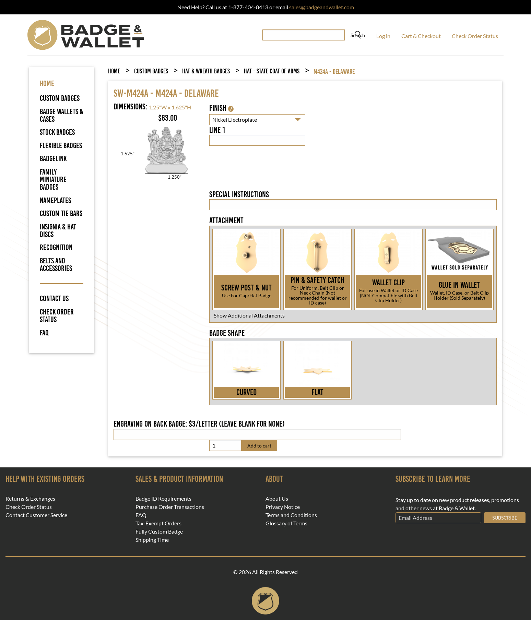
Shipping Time (152, 539)
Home (114, 71)
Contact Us (54, 298)
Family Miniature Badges (53, 179)
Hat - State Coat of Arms (271, 71)
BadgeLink (53, 158)
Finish (221, 108)
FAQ (44, 333)
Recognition (56, 247)
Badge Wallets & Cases (61, 115)
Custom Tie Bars (61, 213)
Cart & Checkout (421, 36)
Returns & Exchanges (30, 498)
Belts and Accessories (56, 264)
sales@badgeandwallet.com (321, 7)
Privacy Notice (283, 507)
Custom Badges (60, 98)
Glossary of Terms (286, 523)
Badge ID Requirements (163, 498)
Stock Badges (57, 132)
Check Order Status (475, 36)
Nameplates (55, 200)
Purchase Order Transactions (169, 507)
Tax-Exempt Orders (158, 523)
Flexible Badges (61, 145)
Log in (383, 36)
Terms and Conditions (291, 515)
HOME (47, 83)
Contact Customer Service (36, 515)
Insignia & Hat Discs (58, 230)
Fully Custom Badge (159, 531)
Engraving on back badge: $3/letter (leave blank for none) (199, 424)
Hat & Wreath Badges (206, 71)
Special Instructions (239, 194)
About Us (277, 498)
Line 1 (217, 130)
